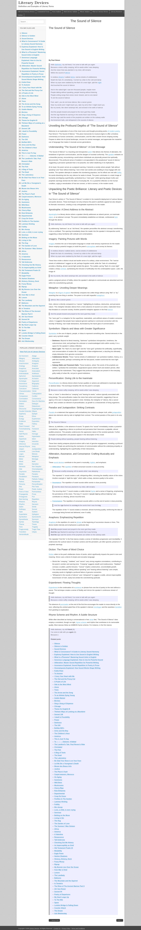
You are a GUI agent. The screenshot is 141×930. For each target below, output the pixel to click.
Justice (57, 769)
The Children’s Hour (62, 733)
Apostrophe (53, 214)
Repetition (35, 499)
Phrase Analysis (85, 11)
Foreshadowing (24, 429)
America (57, 832)
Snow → (120, 920)
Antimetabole (24, 373)
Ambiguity (35, 361)
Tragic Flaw (36, 529)
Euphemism (36, 419)
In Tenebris (58, 883)
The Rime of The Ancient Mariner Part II (69, 886)
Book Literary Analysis (70, 11)
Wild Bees (58, 782)
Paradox (52, 412)
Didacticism (36, 406)
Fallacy (34, 424)
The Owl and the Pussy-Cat (64, 679)
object (51, 217)
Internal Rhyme (24, 446)
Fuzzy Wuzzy (59, 862)
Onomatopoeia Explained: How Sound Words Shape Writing (77, 668)
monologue (97, 607)
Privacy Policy (66, 928)
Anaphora (52, 522)
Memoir (21, 456)
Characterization (25, 391)
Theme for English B (62, 709)
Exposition (35, 421)
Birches (57, 701)
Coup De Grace (60, 796)
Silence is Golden (61, 646)
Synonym (35, 519)
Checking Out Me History (64, 842)
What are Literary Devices (100, 11)
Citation (20, 15)
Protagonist (23, 497)
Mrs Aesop (58, 807)
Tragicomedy (23, 529)
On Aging (58, 777)
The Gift (57, 725)
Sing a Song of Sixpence (63, 703)
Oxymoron (23, 471)
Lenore (57, 873)
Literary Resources (116, 11)
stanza (110, 310)
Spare (56, 903)
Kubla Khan (58, 671)
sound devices (59, 462)
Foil (33, 426)
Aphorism (22, 376)
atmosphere (91, 246)
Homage (35, 434)
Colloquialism (37, 394)
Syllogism (35, 514)
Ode (20, 469)
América (57, 736)
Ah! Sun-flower (60, 889)
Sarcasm (35, 504)
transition (118, 607)
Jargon (21, 449)
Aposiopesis (36, 376)
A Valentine (58, 834)
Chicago (57, 706)
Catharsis (35, 389)
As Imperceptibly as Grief (64, 845)
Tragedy (35, 527)
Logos (21, 454)
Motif (33, 461)
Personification (54, 383)
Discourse (22, 409)
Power (56, 720)
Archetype (22, 381)
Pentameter (36, 482)
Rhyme (34, 502)
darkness (58, 65)
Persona (22, 484)
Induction (35, 441)
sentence (78, 587)
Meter (21, 459)
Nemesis (22, 466)
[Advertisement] (86, 44)
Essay (21, 416)
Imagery (52, 244)
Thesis (34, 524)
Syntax (21, 522)
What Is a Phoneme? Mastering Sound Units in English (75, 657)
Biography (35, 383)
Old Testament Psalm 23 (63, 848)
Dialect (21, 404)
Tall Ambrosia (59, 840)
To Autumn (58, 673)
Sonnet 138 (58, 714)
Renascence (59, 837)
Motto (21, 464)
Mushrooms (58, 785)
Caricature (23, 389)
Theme (21, 524)
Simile (34, 507)
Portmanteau (36, 492)
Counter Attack (60, 908)
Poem (21, 489)
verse (91, 619)
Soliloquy (22, 509)
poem (90, 152)
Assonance (56, 482)
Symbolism (53, 333)
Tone (21, 527)
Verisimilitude (24, 534)
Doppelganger (37, 409)
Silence (57, 643)
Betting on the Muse (62, 815)
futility (119, 172)
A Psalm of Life (60, 682)
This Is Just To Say (61, 739)
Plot (20, 487)
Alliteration (56, 467)
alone (73, 77)
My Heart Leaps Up (61, 897)
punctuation (64, 604)
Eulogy (21, 419)
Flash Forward (24, 426)
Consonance (57, 501)
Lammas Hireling (60, 802)
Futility (57, 804)
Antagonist (23, 371)
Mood (21, 461)
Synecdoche (36, 517)
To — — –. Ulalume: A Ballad (65, 742)
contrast (63, 269)
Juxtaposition (36, 449)
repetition (68, 467)
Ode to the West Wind (62, 684)
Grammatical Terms (43, 11)
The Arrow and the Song (63, 693)
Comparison (23, 396)
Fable (21, 424)
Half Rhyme (23, 434)
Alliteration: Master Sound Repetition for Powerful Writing (76, 663)
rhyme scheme (81, 622)
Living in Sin (59, 818)
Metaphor (52, 293)
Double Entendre (25, 411)
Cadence (35, 386)
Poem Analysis (56, 11)
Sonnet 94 (58, 892)
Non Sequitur (36, 466)
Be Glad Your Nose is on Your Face (67, 761)
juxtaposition (116, 412)
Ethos (34, 416)
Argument (35, 381)
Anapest (35, 366)
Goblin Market (59, 698)
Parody (21, 479)
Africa (56, 829)
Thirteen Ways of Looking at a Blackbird (69, 712)
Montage (35, 459)
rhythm (92, 462)
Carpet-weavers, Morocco (64, 774)
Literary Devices (33, 2)
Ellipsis (34, 411)
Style (21, 512)
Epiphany (22, 414)
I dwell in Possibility (62, 717)
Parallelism (23, 476)
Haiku (34, 431)
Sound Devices (60, 649)
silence (67, 73)
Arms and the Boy (61, 731)
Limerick (22, 451)
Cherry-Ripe (59, 788)
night (99, 82)
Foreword (35, 429)
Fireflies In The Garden (63, 799)
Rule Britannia (59, 791)
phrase (79, 522)
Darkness (58, 723)
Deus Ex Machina (38, 401)
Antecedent (36, 371)
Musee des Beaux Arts (62, 766)
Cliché (34, 391)
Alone (56, 687)
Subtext (34, 512)
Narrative (35, 464)
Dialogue (35, 404)
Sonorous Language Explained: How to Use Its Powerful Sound (78, 660)
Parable (22, 474)
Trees (56, 690)
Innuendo (35, 444)
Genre (21, 431)
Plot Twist (35, 487)
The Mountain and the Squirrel (66, 881)
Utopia (34, 532)
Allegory (22, 358)
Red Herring (23, 499)
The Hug (57, 821)
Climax (21, 394)
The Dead (58, 755)
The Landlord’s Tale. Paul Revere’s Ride (69, 744)
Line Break (36, 451)
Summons (58, 780)
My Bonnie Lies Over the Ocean (66, 867)
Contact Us (57, 928)
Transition (22, 532)
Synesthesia (23, 519)
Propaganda (23, 494)
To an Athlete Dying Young (64, 695)
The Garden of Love (62, 823)
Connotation (23, 399)
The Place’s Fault (60, 772)
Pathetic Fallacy (37, 479)
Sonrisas (57, 812)
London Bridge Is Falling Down (66, 905)
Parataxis (35, 476)
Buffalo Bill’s (59, 728)
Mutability (58, 851)
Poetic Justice (37, 489)
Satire (21, 507)
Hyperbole (22, 439)
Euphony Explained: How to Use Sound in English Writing (76, 654)
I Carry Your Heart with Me (64, 676)
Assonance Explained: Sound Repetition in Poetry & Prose (76, 665)
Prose (34, 494)
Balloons (57, 878)
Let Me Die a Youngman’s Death (66, 763)
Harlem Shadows (60, 856)
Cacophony (23, 386)
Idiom (34, 439)
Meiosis (34, 454)
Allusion (22, 361)
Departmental (59, 793)
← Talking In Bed (54, 920)
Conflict (34, 396)
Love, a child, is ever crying (64, 810)
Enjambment (53, 587)
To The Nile (58, 900)
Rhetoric (22, 502)
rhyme (93, 491)
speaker (111, 154)
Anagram (35, 363)
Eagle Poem (58, 853)
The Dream (58, 911)
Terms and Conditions (78, 928)
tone (116, 217)
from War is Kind (60, 870)
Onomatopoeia (37, 469)
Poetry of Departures (62, 894)
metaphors (100, 295)
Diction (51, 554)
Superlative (23, 514)
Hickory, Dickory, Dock (63, 859)
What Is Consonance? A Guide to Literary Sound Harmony (76, 652)
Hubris (21, 436)
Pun (33, 497)
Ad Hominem (23, 356)
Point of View (24, 492)
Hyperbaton (36, 436)
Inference (22, 444)
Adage (34, 356)
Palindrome (36, 471)
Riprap (56, 864)
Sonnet (34, 509)
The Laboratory (60, 758)
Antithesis (35, 373)
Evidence (22, 421)
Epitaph (34, 414)
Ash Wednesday (60, 913)
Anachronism (24, 363)
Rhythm (22, 504)
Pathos (21, 482)
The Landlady (59, 875)
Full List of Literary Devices (26, 11)
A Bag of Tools (60, 753)
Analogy (22, 366)
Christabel (58, 747)
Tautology (35, 522)
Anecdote (35, 368)
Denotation (23, 401)
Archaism (35, 378)
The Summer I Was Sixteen (64, 826)
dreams (61, 77)
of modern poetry (114, 131)
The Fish (57, 750)
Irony (34, 446)
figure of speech (64, 293)
